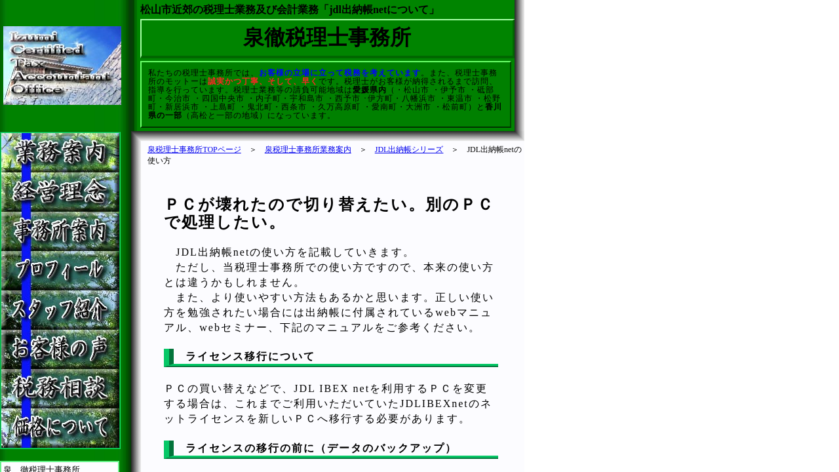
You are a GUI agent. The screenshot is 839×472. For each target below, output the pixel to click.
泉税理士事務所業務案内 (308, 149)
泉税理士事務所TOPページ (194, 149)
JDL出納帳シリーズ (409, 149)
